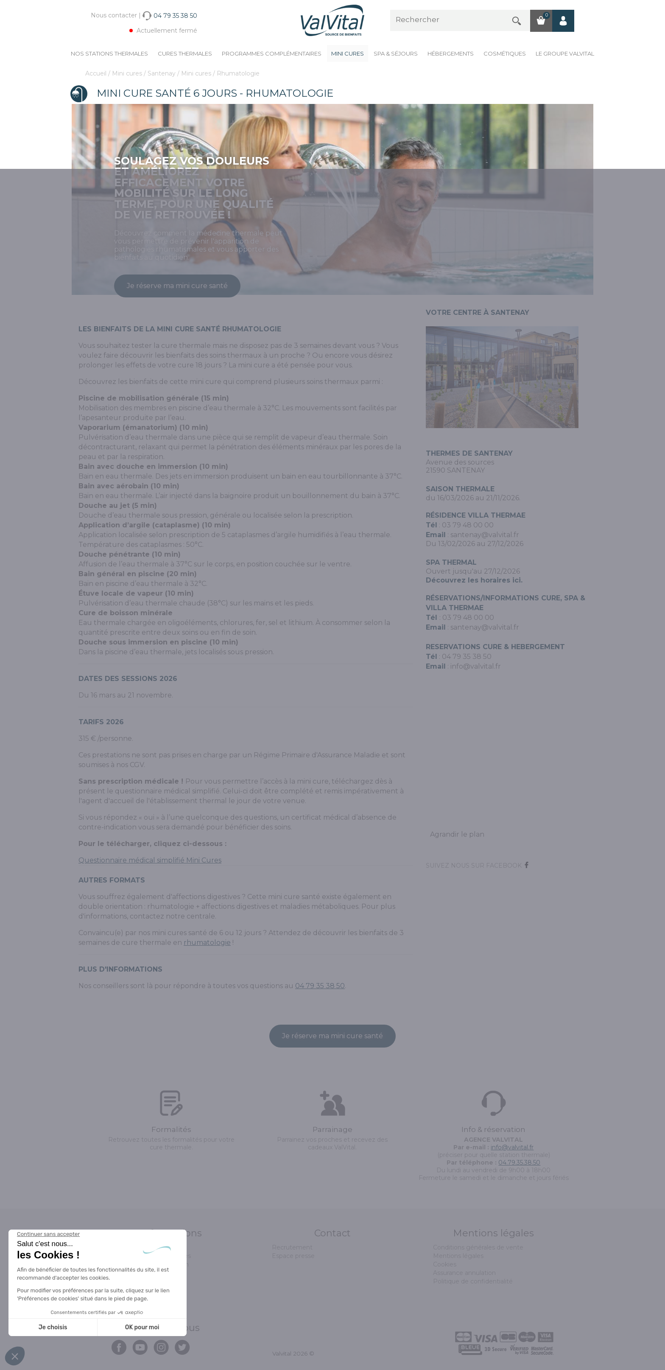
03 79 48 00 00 (468, 525)
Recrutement (292, 1247)
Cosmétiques (504, 53)
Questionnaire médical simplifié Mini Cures (149, 860)
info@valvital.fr (475, 666)
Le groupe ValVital (565, 53)
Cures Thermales (185, 53)
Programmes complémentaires (271, 53)
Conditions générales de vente (478, 1247)
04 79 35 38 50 (320, 986)
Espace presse (293, 1256)
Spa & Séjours (396, 53)
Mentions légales (458, 1256)
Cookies (444, 1264)
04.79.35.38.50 (519, 1162)
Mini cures (347, 53)
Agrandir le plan (457, 834)
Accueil (96, 73)
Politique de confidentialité (473, 1281)
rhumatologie (207, 943)
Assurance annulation (464, 1273)
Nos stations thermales (109, 53)
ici (516, 580)
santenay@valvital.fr (484, 535)
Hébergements (451, 53)
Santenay (162, 73)
